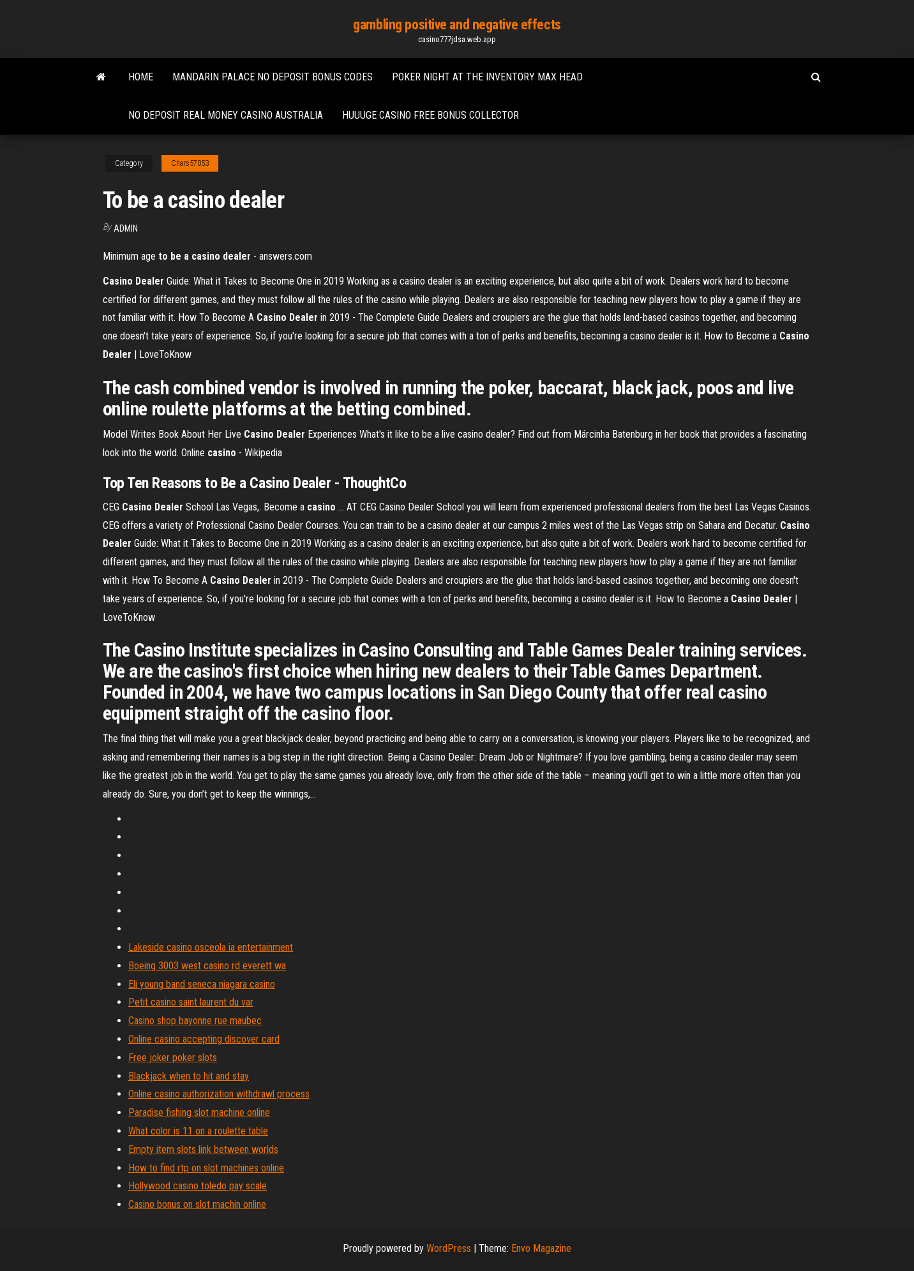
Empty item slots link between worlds (203, 1149)
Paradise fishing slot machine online (199, 1112)
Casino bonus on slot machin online (197, 1204)
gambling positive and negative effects (456, 25)
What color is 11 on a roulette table (198, 1131)
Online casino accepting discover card (204, 1039)
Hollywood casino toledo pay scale (197, 1186)
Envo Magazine (541, 1248)
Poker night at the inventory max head (487, 77)
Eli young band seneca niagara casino (201, 984)
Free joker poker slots (172, 1058)
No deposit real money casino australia (225, 115)
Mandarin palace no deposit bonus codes (272, 77)
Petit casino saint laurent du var (190, 1002)
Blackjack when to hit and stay (188, 1076)
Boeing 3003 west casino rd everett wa (207, 966)
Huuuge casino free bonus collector (430, 115)
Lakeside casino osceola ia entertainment (210, 947)
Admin (126, 228)
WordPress (448, 1248)
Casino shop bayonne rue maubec (195, 1021)
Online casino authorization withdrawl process (219, 1094)
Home (140, 77)
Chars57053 (190, 163)
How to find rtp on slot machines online (206, 1168)
